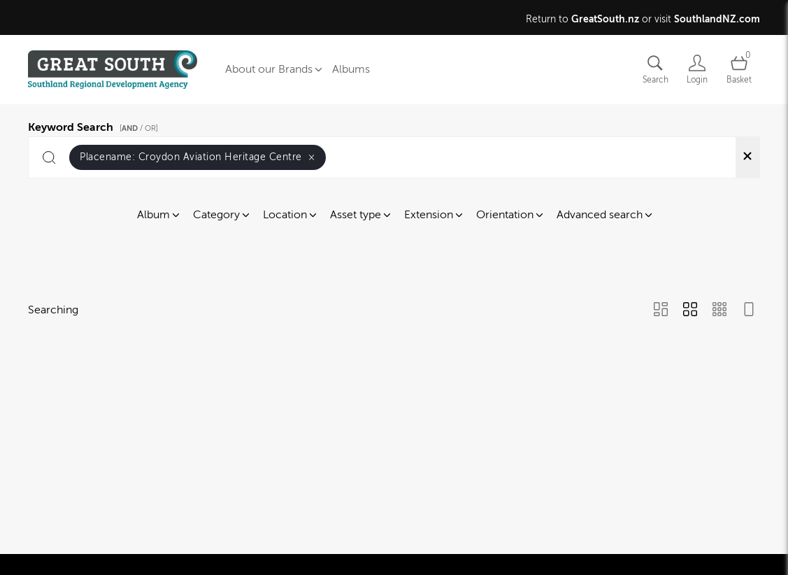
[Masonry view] (661, 310)
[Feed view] (749, 310)
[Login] (697, 69)
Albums (351, 69)
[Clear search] (747, 157)
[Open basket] (739, 69)
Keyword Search (95, 125)
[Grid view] (690, 310)
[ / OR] (139, 128)
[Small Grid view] (719, 310)
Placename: (197, 157)
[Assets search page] (655, 69)
